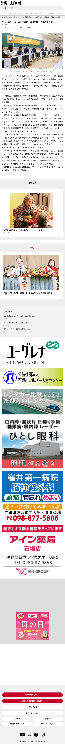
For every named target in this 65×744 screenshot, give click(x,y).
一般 (20, 17)
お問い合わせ (32, 707)
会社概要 (17, 719)
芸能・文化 (29, 13)
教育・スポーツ (40, 13)
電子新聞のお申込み (32, 695)
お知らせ (6, 312)
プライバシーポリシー (48, 724)
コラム (59, 13)
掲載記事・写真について (17, 724)
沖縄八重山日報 (7, 17)
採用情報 (48, 719)
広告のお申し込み (32, 713)
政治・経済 (12, 13)
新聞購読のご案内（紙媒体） (32, 701)
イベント (12, 27)
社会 (20, 13)
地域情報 (51, 13)
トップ (3, 13)
